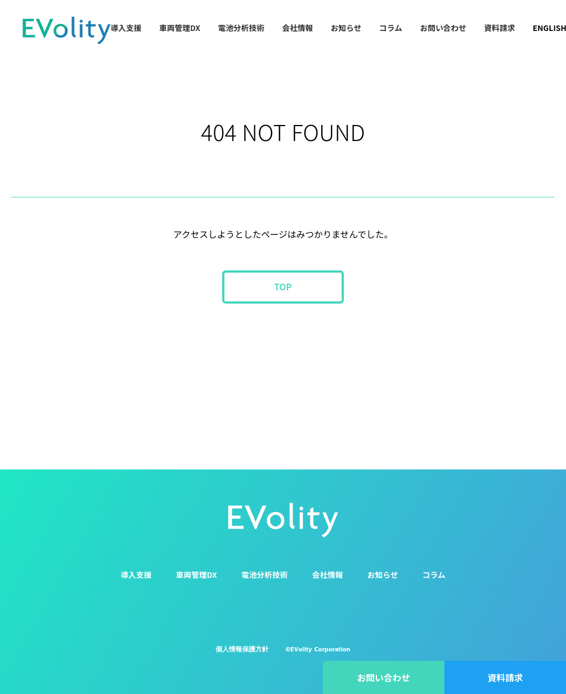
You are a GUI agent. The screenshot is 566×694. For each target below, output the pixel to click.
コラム (390, 28)
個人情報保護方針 (242, 649)
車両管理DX (179, 28)
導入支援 (126, 28)
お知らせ (346, 28)
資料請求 (499, 28)
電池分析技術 (241, 28)
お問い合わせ (443, 28)
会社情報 (297, 28)
